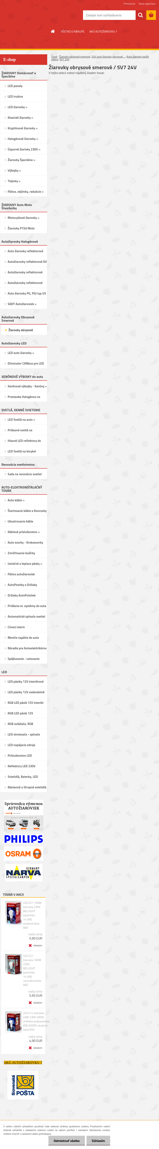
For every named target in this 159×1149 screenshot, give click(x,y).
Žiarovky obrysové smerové (74, 57)
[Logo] (28, 15)
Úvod (54, 57)
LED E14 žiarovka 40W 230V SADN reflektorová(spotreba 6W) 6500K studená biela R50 (36, 1021)
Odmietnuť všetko (67, 1140)
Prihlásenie (129, 4)
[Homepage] (53, 31)
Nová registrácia (147, 4)
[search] (140, 15)
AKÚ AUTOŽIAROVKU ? (103, 31)
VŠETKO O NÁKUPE (72, 31)
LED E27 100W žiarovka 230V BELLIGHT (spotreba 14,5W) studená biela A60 (32, 915)
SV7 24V (64, 59)
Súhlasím (98, 1140)
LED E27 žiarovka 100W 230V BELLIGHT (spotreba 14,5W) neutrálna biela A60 (32, 970)
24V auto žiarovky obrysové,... (108, 57)
